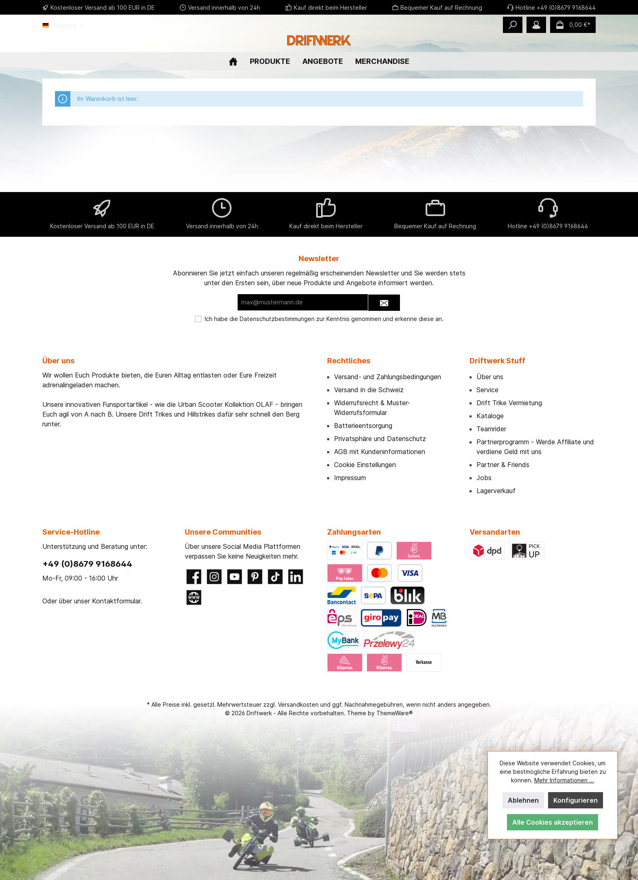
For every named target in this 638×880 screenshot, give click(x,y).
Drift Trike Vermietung (509, 403)
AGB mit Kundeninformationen (379, 452)
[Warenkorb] (573, 25)
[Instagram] (214, 577)
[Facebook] (194, 577)
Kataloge (490, 416)
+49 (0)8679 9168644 (87, 564)
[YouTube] (234, 577)
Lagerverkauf (496, 491)
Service (487, 390)
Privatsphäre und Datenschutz (380, 439)
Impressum (350, 478)
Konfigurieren (575, 800)
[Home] (233, 111)
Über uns (489, 377)
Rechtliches (348, 360)
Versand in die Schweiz (369, 390)
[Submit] (384, 303)
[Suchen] (512, 25)
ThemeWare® (394, 713)
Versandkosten (298, 704)
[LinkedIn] (295, 577)
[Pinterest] (255, 577)
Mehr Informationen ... (564, 780)
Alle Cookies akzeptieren (552, 822)
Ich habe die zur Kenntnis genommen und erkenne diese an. (324, 318)
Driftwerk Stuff (497, 360)
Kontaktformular (116, 601)
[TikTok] (275, 577)
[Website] (194, 597)
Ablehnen (523, 800)
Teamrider (491, 429)
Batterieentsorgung (363, 425)
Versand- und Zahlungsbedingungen (387, 377)
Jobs (484, 478)
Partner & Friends (502, 465)
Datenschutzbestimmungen (277, 318)
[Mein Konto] (536, 25)
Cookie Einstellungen (365, 465)
